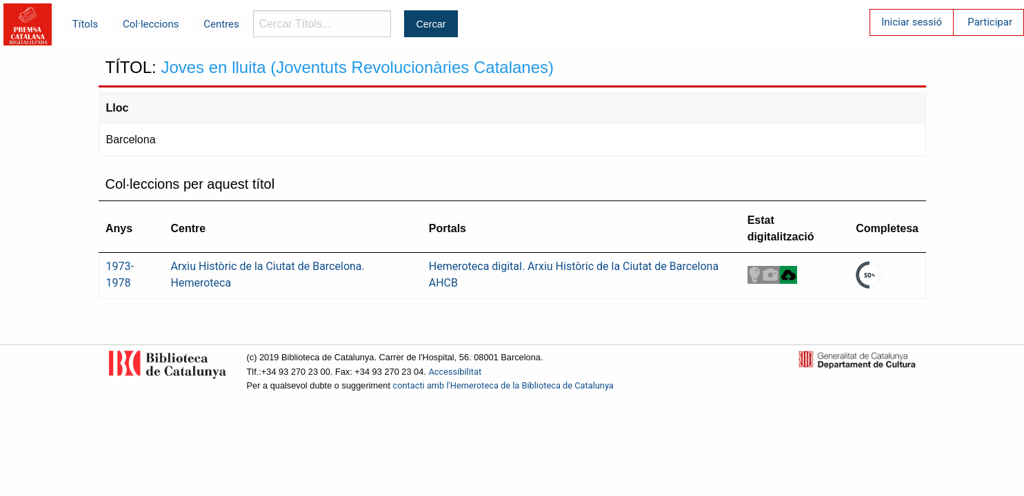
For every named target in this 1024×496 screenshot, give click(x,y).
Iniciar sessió (911, 22)
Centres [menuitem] (221, 24)
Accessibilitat (454, 371)
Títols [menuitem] (85, 24)
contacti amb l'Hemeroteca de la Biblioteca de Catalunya (503, 385)
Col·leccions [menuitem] (151, 24)
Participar (989, 22)
